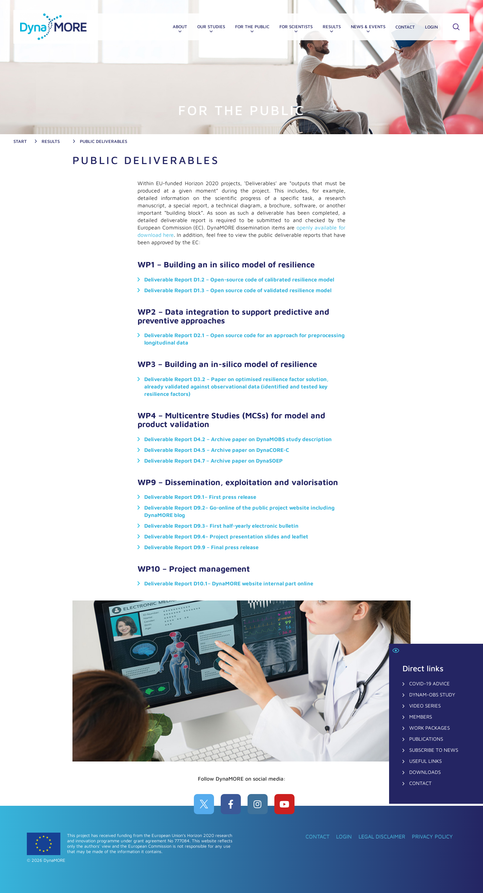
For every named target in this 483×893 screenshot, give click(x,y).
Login (431, 27)
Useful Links (425, 761)
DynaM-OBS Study (432, 694)
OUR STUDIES (211, 26)
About (180, 26)
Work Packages (429, 728)
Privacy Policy (432, 836)
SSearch (456, 26)
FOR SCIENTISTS (296, 26)
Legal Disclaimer (382, 836)
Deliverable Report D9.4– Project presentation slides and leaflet (226, 536)
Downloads (425, 772)
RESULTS (332, 26)
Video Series (425, 705)
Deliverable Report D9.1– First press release (200, 497)
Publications (426, 739)
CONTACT (405, 27)
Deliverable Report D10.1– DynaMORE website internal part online (228, 583)
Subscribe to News (433, 750)
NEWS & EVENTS (368, 26)
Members (420, 717)
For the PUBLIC (252, 26)
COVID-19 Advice (429, 683)
